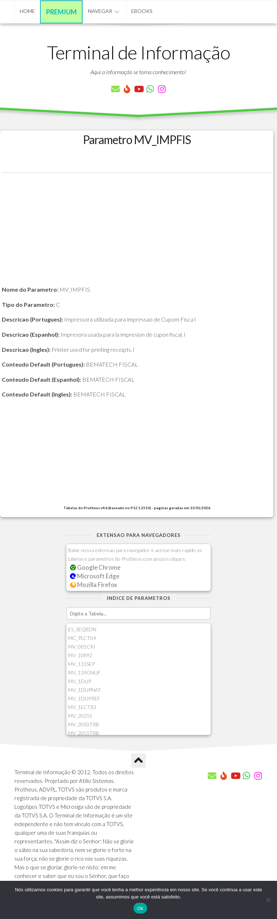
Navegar (100, 11)
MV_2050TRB (83, 724)
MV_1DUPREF (84, 698)
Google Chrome (95, 567)
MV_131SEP (81, 664)
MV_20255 (80, 716)
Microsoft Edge (94, 576)
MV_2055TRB (83, 733)
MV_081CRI (81, 647)
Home (27, 11)
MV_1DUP (79, 681)
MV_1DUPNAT (84, 690)
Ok (140, 908)
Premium (61, 11)
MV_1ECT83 (82, 707)
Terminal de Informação (138, 52)
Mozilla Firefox (93, 584)
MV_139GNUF (84, 672)
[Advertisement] (137, 234)
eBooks (142, 11)
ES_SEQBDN (82, 629)
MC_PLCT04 (82, 638)
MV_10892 (80, 655)
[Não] (268, 900)
